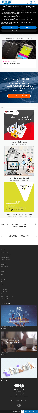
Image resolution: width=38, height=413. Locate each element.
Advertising (3, 264)
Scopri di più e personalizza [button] (19, 30)
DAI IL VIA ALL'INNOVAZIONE (19, 96)
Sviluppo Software (5, 259)
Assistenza (3, 279)
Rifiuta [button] (10, 27)
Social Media (6, 61)
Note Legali (3, 286)
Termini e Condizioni (5, 293)
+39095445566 (15, 396)
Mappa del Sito (4, 298)
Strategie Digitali (5, 252)
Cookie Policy (4, 291)
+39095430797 (24, 396)
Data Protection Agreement (7, 296)
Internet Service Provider (6, 255)
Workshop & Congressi (19, 34)
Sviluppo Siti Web (5, 257)
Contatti (3, 281)
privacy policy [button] (14, 20)
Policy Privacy (4, 289)
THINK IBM (4, 378)
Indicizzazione (4, 266)
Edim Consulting (17, 411)
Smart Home (4, 352)
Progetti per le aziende (6, 262)
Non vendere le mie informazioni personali (11, 16)
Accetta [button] (28, 27)
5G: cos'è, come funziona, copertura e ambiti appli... (14, 326)
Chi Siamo (3, 274)
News (2, 277)
